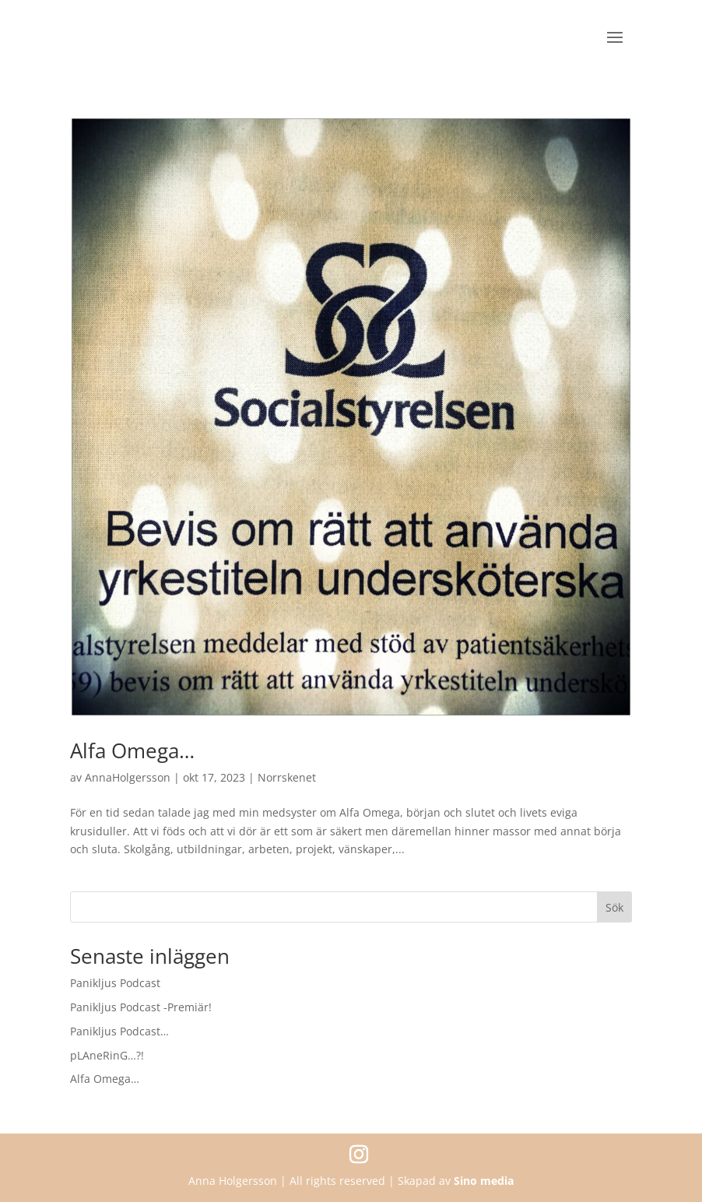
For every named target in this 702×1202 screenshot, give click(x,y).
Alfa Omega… (132, 750)
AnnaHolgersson (127, 777)
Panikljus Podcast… (119, 1031)
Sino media (484, 1180)
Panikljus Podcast (115, 982)
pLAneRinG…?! (107, 1055)
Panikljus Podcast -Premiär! (141, 1007)
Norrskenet (287, 777)
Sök (614, 907)
